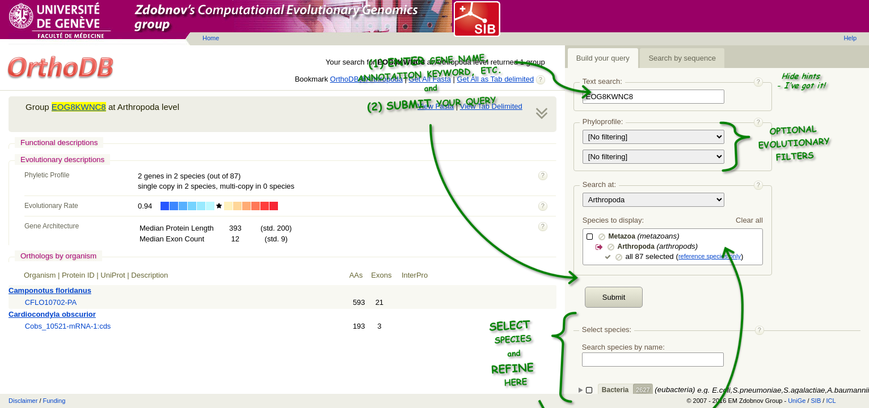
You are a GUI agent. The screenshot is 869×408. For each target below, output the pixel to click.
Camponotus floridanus (50, 290)
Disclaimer (23, 400)
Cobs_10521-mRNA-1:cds (68, 326)
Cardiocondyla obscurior (52, 314)
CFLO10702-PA (51, 302)
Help (850, 38)
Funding (54, 400)
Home (211, 38)
